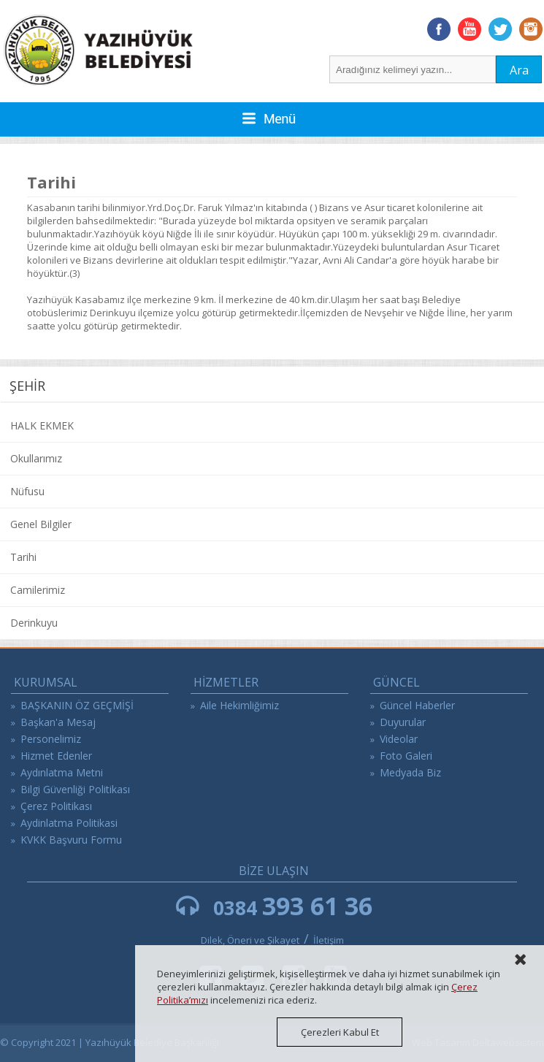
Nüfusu (27, 491)
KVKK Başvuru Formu (71, 840)
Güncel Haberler (417, 705)
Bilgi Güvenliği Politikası (75, 789)
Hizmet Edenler (56, 756)
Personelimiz (50, 739)
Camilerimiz (37, 590)
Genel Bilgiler (41, 524)
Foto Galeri (406, 756)
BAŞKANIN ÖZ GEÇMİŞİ (77, 705)
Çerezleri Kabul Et (340, 1032)
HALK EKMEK (42, 425)
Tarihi (23, 557)
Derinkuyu (34, 623)
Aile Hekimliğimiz (239, 705)
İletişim (328, 940)
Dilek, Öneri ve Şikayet (250, 940)
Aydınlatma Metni (61, 772)
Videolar (399, 739)
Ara (519, 70)
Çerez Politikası (56, 806)
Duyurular (403, 722)
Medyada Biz (410, 772)
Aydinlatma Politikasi (69, 823)
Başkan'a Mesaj (58, 722)
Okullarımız (36, 458)
